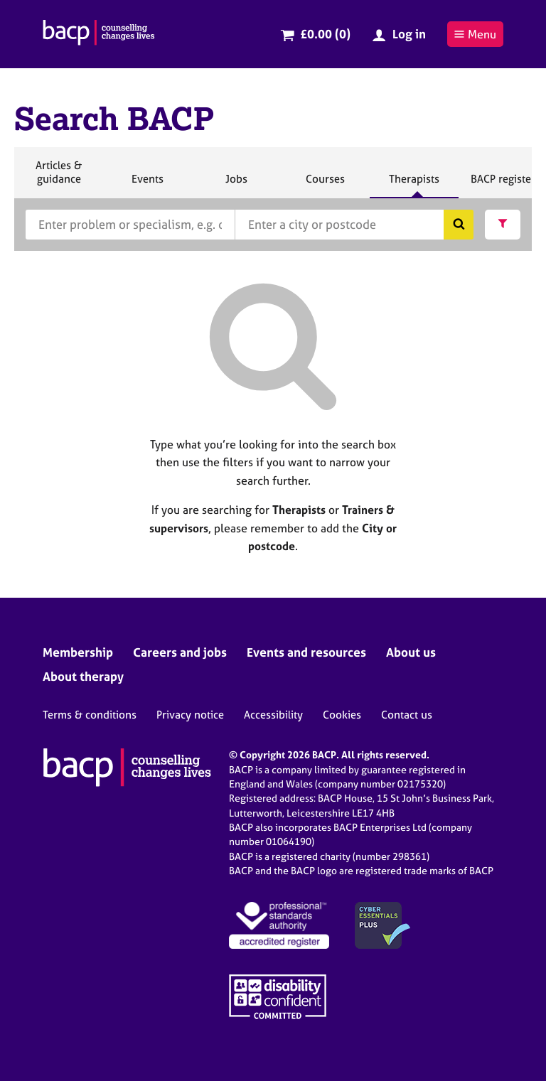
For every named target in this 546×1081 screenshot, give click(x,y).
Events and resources (306, 652)
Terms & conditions (89, 714)
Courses (325, 184)
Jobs (236, 184)
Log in (409, 33)
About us (411, 652)
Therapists (413, 184)
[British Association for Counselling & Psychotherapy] (99, 34)
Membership (78, 652)
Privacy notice (190, 714)
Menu (475, 34)
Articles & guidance (58, 178)
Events (147, 184)
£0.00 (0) (325, 33)
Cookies (342, 714)
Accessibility (273, 714)
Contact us (406, 714)
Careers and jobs (180, 652)
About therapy (83, 676)
